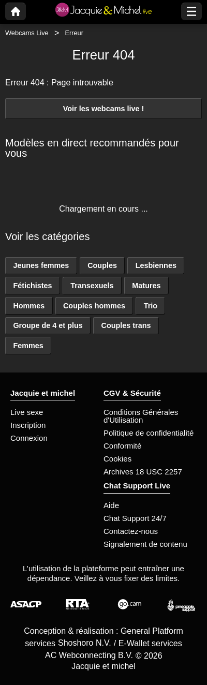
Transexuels (91, 285)
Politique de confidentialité (148, 432)
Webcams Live (27, 33)
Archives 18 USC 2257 (142, 471)
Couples (102, 265)
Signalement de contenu (145, 544)
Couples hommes (94, 306)
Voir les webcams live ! (103, 109)
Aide (111, 505)
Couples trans (126, 325)
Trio (150, 306)
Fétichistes (32, 285)
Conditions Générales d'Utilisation (140, 416)
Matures (146, 285)
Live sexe (26, 412)
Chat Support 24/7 (135, 518)
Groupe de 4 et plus (47, 325)
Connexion (29, 438)
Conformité (122, 445)
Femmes (28, 345)
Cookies (117, 458)
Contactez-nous (130, 531)
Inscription (28, 425)
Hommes (29, 306)
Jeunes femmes (41, 265)
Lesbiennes (156, 265)
